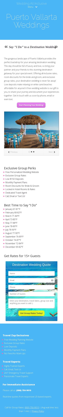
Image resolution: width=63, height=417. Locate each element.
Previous (13, 152)
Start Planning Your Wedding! (31, 105)
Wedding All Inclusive (31, 3)
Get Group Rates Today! (31, 313)
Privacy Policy (38, 411)
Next (52, 152)
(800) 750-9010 (23, 390)
